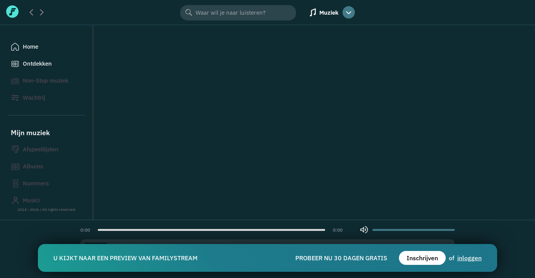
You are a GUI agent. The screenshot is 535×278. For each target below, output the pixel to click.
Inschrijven (422, 258)
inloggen (469, 258)
